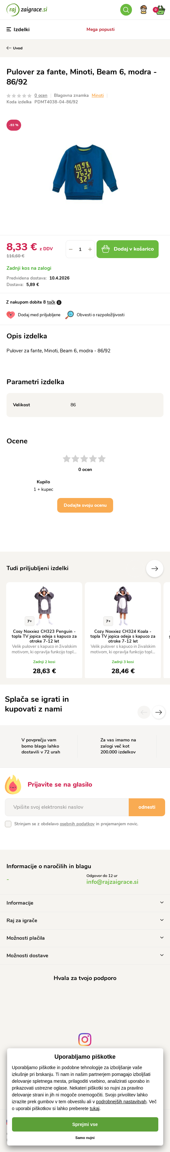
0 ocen (40, 95)
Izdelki (18, 29)
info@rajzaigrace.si (112, 882)
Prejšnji (135, 568)
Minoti (98, 95)
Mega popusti (100, 29)
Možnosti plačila (85, 938)
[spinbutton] (80, 249)
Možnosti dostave (85, 955)
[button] (90, 249)
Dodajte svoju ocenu (85, 505)
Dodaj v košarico (127, 249)
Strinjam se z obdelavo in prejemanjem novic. (76, 824)
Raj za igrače (85, 920)
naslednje (154, 568)
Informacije (85, 903)
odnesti (146, 807)
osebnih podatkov (77, 824)
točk (51, 302)
